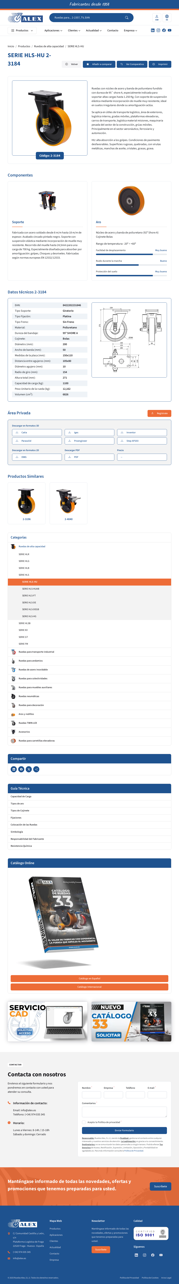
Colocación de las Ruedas (24, 824)
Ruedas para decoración (27, 705)
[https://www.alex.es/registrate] (47, 1021)
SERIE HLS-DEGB (30, 609)
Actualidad (92, 30)
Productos (19, 30)
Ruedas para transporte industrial (32, 652)
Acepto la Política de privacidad (104, 1122)
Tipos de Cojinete (20, 810)
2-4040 (69, 519)
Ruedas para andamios (27, 661)
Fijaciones (16, 818)
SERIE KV (23, 630)
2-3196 (27, 519)
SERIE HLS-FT (29, 595)
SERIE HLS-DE (29, 602)
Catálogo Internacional (89, 987)
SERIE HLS (24, 575)
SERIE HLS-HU (76, 46)
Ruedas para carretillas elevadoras (33, 741)
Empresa (129, 30)
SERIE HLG (24, 561)
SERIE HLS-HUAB (30, 589)
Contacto (112, 30)
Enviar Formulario (124, 1130)
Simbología (17, 832)
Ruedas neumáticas (25, 696)
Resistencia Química (21, 846)
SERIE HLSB (24, 623)
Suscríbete (160, 1186)
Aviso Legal (166, 1277)
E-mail (151, 1088)
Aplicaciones (52, 30)
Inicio (11, 46)
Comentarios (89, 1103)
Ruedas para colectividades (29, 678)
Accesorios (20, 732)
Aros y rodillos (22, 714)
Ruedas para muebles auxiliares (31, 687)
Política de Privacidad (133, 1150)
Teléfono (130, 1088)
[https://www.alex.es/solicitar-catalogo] (131, 1021)
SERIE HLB (24, 568)
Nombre (86, 1088)
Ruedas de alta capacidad (49, 46)
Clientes (73, 30)
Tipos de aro (17, 803)
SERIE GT (23, 637)
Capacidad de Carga (21, 796)
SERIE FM (23, 644)
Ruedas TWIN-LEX (24, 723)
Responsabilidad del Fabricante (27, 839)
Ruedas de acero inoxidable (29, 669)
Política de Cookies (150, 1277)
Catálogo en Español (89, 978)
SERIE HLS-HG (29, 616)
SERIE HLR (24, 554)
